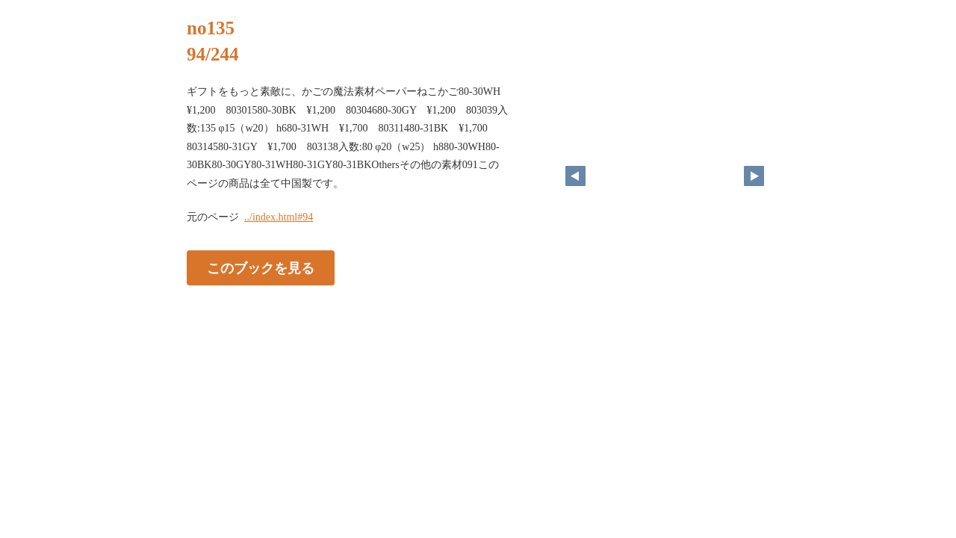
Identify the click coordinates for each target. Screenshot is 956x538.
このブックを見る (260, 268)
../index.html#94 (278, 217)
